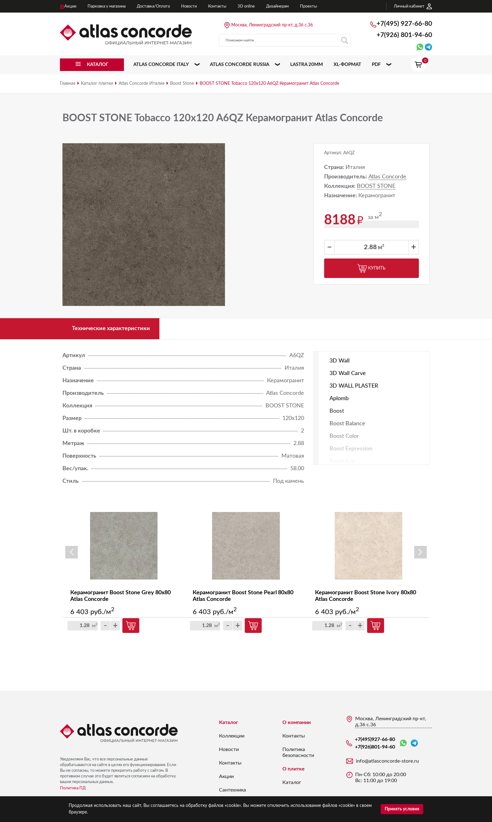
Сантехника (232, 789)
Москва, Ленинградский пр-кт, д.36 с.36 (272, 25)
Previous (71, 552)
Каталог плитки (97, 83)
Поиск (344, 40)
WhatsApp (403, 743)
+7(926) (404, 35)
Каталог (228, 722)
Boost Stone (182, 83)
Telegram (414, 743)
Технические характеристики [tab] (111, 328)
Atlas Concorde (387, 177)
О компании (296, 722)
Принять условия (402, 809)
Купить (371, 268)
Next (420, 552)
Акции (226, 776)
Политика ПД (73, 788)
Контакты (230, 762)
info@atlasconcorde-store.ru (387, 761)
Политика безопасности (298, 752)
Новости (229, 749)
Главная (67, 83)
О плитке (293, 768)
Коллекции (231, 735)
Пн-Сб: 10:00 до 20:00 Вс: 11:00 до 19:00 (380, 777)
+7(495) (404, 23)
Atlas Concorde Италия (141, 83)
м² (381, 247)
